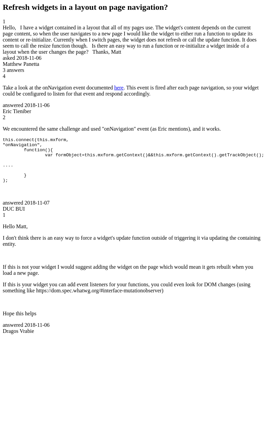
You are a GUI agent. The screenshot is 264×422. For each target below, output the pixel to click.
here (119, 87)
